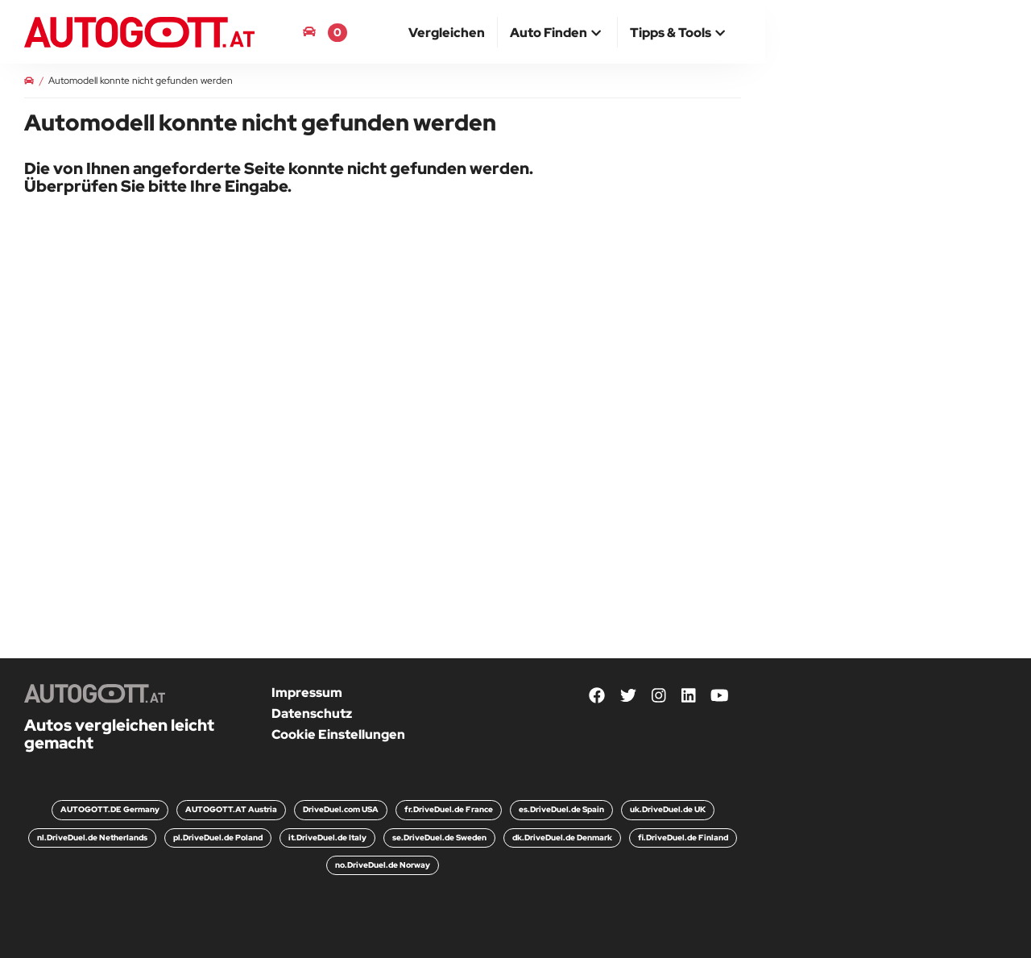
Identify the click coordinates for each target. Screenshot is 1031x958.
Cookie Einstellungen (338, 734)
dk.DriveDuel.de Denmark (562, 837)
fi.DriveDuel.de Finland (683, 837)
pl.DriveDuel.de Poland (218, 837)
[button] (557, 34)
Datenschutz (311, 713)
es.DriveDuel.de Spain (561, 809)
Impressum (306, 692)
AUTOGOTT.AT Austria (231, 809)
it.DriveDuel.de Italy (327, 837)
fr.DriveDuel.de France (448, 809)
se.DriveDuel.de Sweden (439, 837)
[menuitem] (447, 32)
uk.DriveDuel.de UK (668, 809)
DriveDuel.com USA (341, 809)
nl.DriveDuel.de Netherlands (92, 837)
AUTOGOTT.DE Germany (109, 809)
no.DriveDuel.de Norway (382, 865)
